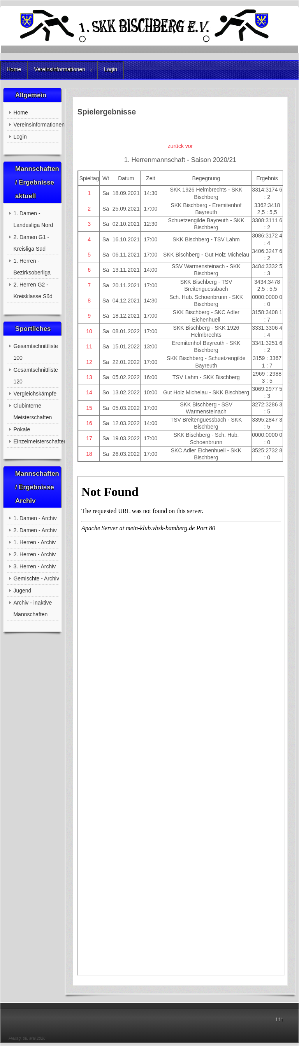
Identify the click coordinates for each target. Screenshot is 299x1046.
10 (89, 331)
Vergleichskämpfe (34, 393)
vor (189, 146)
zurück (176, 146)
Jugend (22, 590)
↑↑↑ (279, 1019)
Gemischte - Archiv (36, 578)
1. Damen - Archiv (34, 518)
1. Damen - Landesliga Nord (33, 219)
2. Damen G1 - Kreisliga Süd (31, 243)
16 (89, 423)
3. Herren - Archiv (34, 566)
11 (89, 346)
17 (89, 438)
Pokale (21, 429)
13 (89, 377)
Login (110, 69)
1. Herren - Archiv (34, 542)
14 (89, 392)
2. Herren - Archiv (34, 554)
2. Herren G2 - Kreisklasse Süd (32, 290)
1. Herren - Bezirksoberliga (32, 267)
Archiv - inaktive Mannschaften (32, 608)
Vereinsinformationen (59, 69)
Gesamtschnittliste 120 (35, 376)
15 (89, 408)
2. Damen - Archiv (34, 530)
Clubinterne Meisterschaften (32, 411)
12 (89, 362)
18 (89, 454)
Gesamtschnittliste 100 (35, 352)
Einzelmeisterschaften (36, 441)
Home (14, 69)
